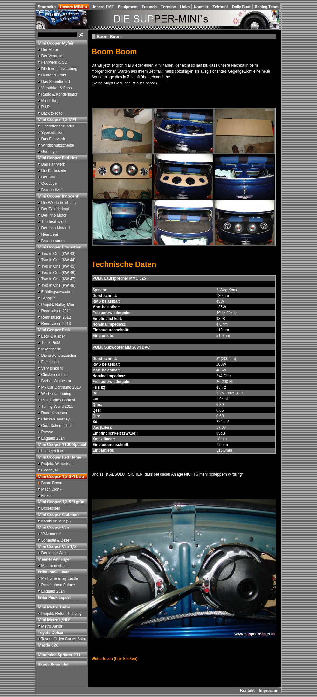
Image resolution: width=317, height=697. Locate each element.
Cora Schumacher (56, 425)
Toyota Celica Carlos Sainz (64, 639)
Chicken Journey (55, 419)
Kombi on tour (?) (56, 521)
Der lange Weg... (55, 553)
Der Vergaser (52, 56)
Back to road (52, 113)
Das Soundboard (55, 81)
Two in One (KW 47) (58, 279)
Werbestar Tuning (56, 394)
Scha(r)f (48, 298)
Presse (47, 432)
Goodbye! (49, 470)
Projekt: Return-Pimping (61, 613)
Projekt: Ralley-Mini (57, 304)
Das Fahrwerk (53, 139)
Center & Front (53, 75)
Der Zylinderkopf (55, 209)
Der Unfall (49, 177)
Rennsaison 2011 (56, 311)
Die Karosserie (53, 171)
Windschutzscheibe (57, 145)
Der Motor (49, 49)
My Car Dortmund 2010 (61, 387)
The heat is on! (53, 221)
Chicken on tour (54, 374)
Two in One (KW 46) (58, 272)
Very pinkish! (52, 368)
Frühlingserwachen (57, 292)
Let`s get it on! (53, 451)
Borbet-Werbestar (56, 381)
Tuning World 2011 (57, 406)
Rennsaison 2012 (56, 317)
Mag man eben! (54, 566)
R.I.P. (45, 107)
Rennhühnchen (54, 413)
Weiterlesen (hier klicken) (115, 659)
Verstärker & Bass (56, 88)
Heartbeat (49, 234)
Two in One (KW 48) (58, 285)
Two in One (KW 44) (58, 260)
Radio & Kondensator (59, 94)
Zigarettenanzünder (57, 126)
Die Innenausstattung (59, 69)
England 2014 (53, 438)
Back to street (53, 241)
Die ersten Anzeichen (59, 355)
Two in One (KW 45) (58, 266)
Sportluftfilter (52, 132)
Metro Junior (52, 626)
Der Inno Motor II (55, 228)
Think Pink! (50, 343)
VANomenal (51, 534)
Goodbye (49, 151)
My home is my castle (59, 578)
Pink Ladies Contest (58, 400)
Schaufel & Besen (56, 540)
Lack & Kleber (53, 336)
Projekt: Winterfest (56, 464)
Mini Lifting (50, 100)
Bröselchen (50, 508)
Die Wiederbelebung (58, 202)
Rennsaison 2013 (56, 323)
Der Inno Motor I (55, 215)
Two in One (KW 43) (58, 253)
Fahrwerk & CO (54, 62)
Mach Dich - (51, 489)
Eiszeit (46, 495)
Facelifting (50, 362)
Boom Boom (51, 483)
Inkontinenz (51, 349)
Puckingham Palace (58, 585)
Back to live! (51, 190)
